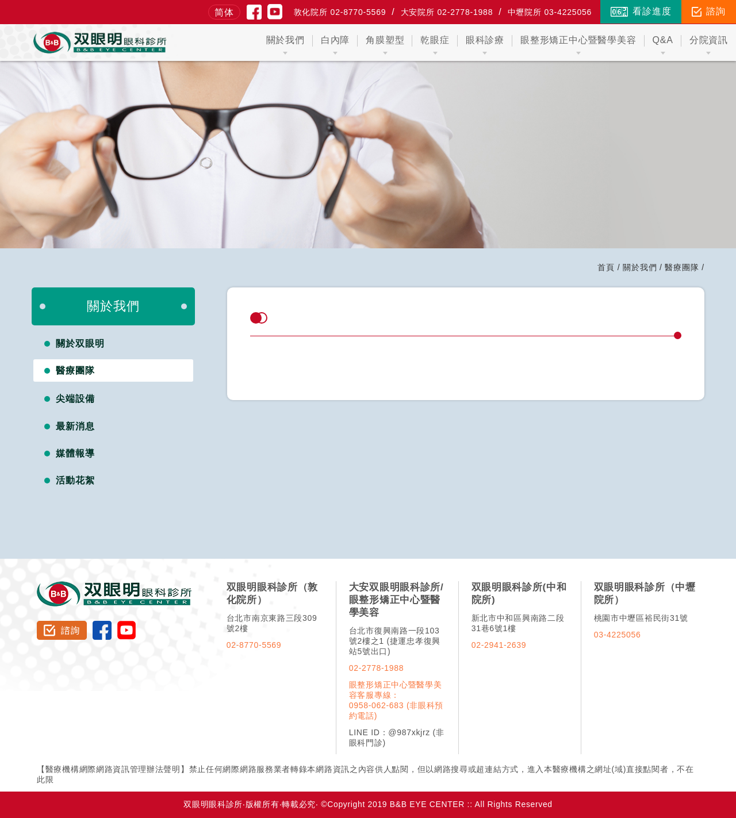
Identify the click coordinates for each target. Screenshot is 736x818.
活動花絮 (75, 480)
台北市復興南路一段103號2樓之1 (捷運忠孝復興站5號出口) (394, 641)
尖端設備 (75, 399)
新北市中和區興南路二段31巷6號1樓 (518, 623)
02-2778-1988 (376, 668)
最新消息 (75, 426)
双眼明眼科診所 (115, 586)
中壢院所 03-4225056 (550, 12)
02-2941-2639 (499, 645)
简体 (224, 12)
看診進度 (641, 11)
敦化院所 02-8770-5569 (340, 12)
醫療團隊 (682, 267)
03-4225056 (617, 634)
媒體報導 (75, 453)
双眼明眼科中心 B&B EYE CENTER (100, 42)
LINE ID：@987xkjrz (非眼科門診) (396, 737)
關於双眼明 (80, 343)
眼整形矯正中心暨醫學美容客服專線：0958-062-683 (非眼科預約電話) (396, 700)
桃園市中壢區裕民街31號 (641, 618)
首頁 (606, 267)
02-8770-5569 (254, 645)
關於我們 (640, 267)
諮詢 (709, 11)
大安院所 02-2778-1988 (447, 12)
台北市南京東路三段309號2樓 (272, 623)
